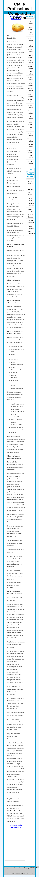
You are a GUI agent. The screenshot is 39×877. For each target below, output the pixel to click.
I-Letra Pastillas (30, 67)
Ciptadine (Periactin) (30, 205)
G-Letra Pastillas (30, 56)
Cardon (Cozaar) (30, 210)
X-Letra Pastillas (30, 151)
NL (27, 873)
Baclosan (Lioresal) (30, 188)
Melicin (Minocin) (30, 182)
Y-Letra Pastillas (30, 157)
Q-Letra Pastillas (30, 112)
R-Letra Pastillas (30, 117)
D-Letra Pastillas (30, 39)
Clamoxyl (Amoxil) (30, 199)
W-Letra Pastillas (30, 145)
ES (12, 873)
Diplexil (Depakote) (30, 233)
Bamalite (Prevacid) (30, 221)
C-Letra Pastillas (30, 34)
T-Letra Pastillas (30, 129)
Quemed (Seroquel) (30, 216)
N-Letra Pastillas (30, 95)
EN (15, 873)
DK (8, 873)
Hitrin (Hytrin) (29, 193)
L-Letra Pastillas (30, 84)
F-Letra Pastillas (30, 50)
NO (24, 873)
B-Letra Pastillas (30, 28)
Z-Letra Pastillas (30, 162)
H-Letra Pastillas (30, 62)
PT (31, 873)
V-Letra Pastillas (30, 140)
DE (5, 873)
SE (34, 873)
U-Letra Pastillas (30, 134)
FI (18, 873)
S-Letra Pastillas (30, 123)
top (37, 867)
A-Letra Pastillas (30, 22)
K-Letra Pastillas (30, 78)
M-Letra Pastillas (30, 90)
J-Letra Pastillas (30, 73)
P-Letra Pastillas (30, 106)
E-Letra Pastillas (30, 45)
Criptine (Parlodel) (30, 227)
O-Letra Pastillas (30, 101)
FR (21, 873)
